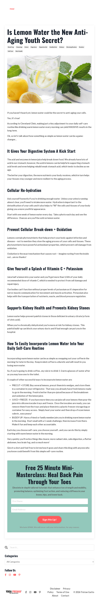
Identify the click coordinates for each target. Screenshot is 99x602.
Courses (50, 4)
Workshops (38, 4)
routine (81, 47)
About (60, 4)
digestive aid (43, 47)
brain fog (11, 47)
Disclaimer (55, 589)
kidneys (61, 47)
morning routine (72, 47)
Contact (69, 4)
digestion (34, 47)
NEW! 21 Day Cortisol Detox (80, 9)
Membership (23, 4)
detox (26, 47)
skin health (19, 51)
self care (10, 51)
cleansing (19, 47)
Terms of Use (62, 592)
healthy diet (53, 47)
